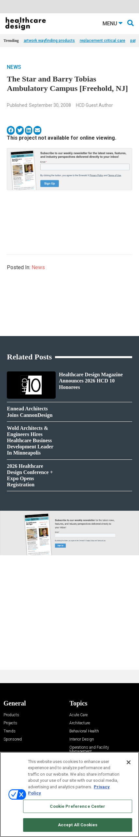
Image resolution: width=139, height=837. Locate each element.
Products (11, 715)
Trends (10, 731)
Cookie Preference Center (77, 806)
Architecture (79, 723)
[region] (69, 794)
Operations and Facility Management (89, 749)
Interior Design (81, 739)
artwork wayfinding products (49, 40)
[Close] (128, 762)
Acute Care (78, 715)
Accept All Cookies (77, 824)
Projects (10, 723)
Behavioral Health (84, 731)
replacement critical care (102, 40)
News (14, 67)
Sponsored (13, 739)
